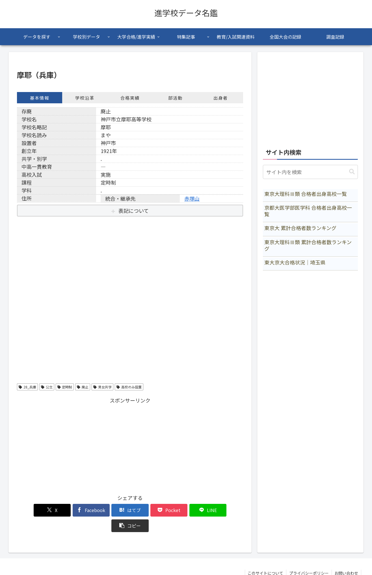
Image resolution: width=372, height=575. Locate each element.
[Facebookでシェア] (73, 510)
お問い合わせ (346, 557)
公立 (47, 386)
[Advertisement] (130, 444)
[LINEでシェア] (187, 510)
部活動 (175, 98)
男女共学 (102, 386)
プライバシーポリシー (308, 557)
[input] (310, 172)
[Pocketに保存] (149, 510)
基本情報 (39, 98)
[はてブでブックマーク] (111, 510)
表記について (133, 210)
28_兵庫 (27, 386)
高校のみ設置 (129, 386)
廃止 (82, 386)
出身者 (220, 98)
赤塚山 (192, 198)
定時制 (64, 386)
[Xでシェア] (35, 510)
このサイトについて (265, 557)
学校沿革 (84, 98)
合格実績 (130, 98)
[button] (225, 510)
